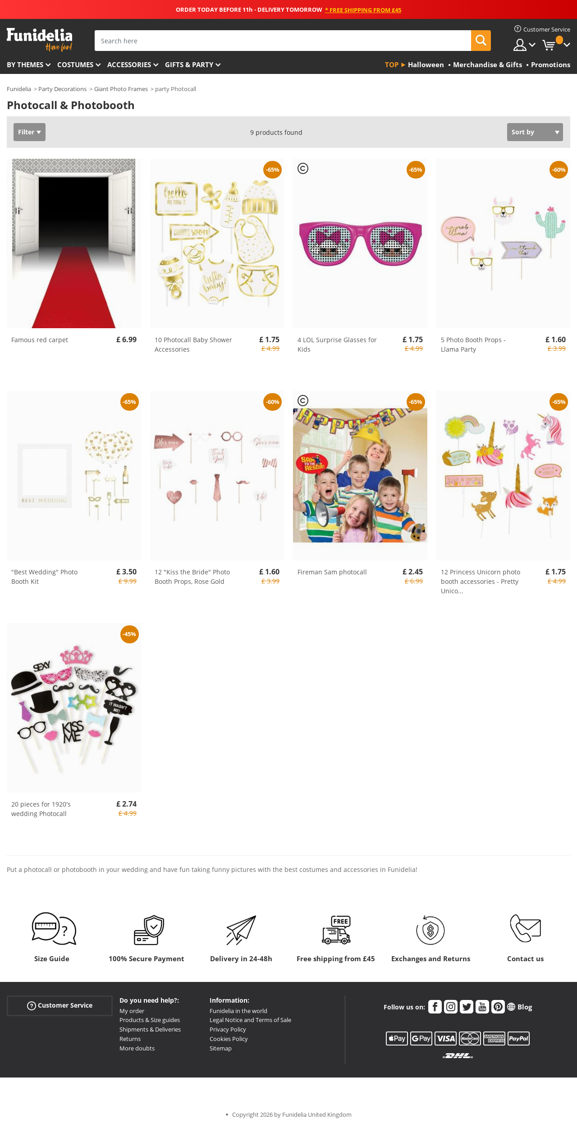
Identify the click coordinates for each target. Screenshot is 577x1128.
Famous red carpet (39, 339)
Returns (130, 1039)
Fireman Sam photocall (332, 572)
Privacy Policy (228, 1029)
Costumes (75, 64)
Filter (26, 132)
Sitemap (221, 1048)
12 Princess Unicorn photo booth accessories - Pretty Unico (480, 581)
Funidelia (19, 89)
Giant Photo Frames (121, 89)
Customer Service (59, 1005)
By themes (25, 64)
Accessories (129, 64)
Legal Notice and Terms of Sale (250, 1020)
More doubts (137, 1048)
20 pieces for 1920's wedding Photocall (41, 809)
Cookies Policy (229, 1039)
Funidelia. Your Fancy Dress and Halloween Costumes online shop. (39, 40)
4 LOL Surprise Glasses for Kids (337, 344)
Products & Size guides (149, 1020)
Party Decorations (62, 89)
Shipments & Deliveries (150, 1029)
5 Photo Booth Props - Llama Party (473, 344)
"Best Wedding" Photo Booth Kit (44, 577)
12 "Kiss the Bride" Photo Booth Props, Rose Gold (192, 577)
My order (131, 1011)
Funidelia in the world (238, 1011)
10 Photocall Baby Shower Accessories (193, 344)
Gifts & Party (189, 64)
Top (391, 64)
